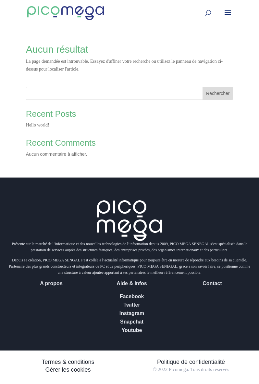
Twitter (131, 305)
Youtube (132, 330)
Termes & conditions (68, 362)
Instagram (131, 313)
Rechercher (217, 93)
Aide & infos (132, 283)
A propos (51, 283)
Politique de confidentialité (191, 362)
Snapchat (131, 321)
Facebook (132, 296)
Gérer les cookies (68, 369)
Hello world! (37, 125)
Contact (212, 283)
